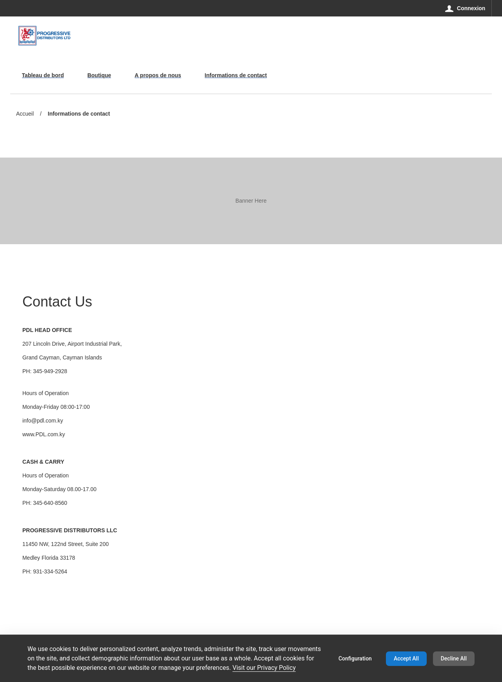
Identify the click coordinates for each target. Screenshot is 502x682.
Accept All (406, 658)
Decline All (454, 658)
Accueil (25, 114)
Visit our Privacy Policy (264, 667)
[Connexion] (465, 8)
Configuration (355, 658)
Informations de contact (79, 114)
